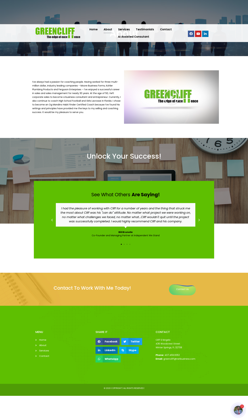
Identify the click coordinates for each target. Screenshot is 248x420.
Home (93, 29)
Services (124, 29)
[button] (171, 97)
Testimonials (145, 29)
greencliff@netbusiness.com (179, 358)
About (108, 29)
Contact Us (182, 289)
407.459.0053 (172, 355)
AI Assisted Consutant (133, 37)
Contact (166, 29)
